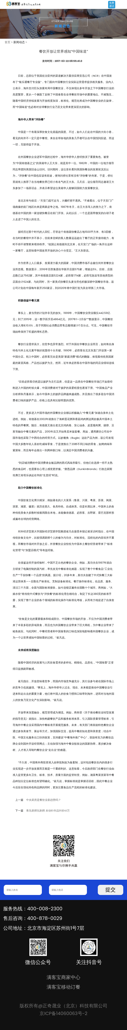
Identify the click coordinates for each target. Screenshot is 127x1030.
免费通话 (111, 4)
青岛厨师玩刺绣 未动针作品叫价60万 (48, 810)
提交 (110, 889)
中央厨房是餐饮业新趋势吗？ (43, 799)
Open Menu (122, 4)
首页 (7, 42)
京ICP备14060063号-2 (63, 1013)
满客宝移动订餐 (63, 987)
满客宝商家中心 (63, 977)
